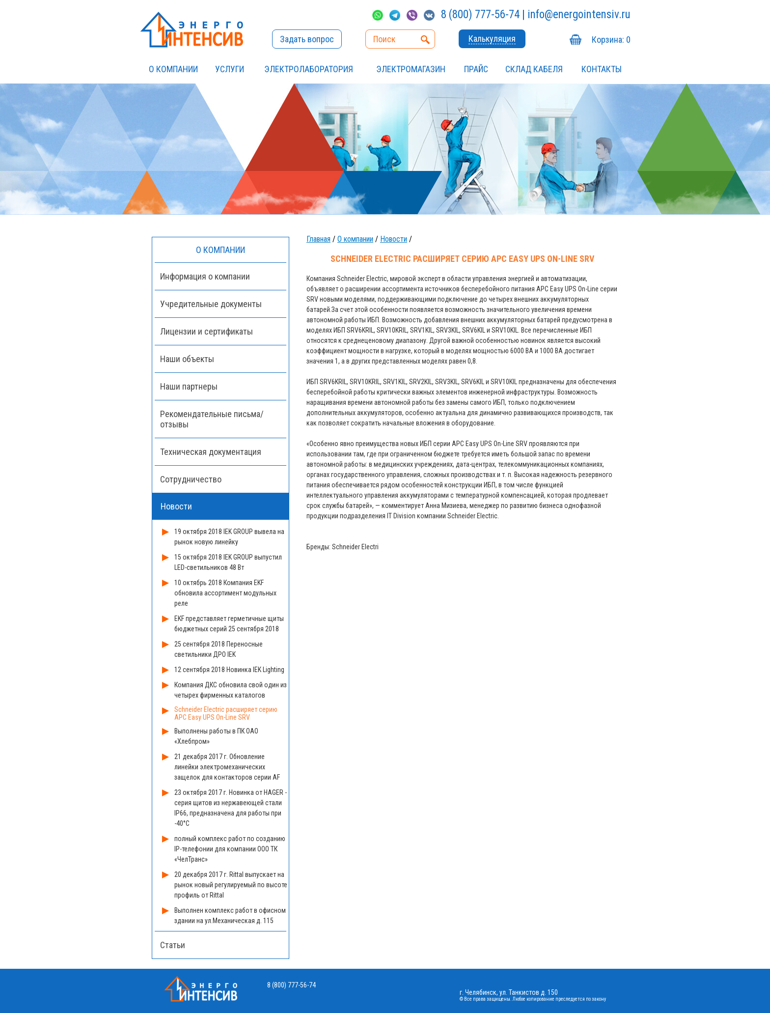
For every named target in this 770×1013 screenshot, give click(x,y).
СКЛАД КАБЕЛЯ (534, 69)
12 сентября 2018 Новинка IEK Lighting (229, 670)
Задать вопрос (307, 39)
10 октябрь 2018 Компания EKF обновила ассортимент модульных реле (225, 593)
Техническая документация (210, 452)
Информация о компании (205, 276)
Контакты (601, 69)
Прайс (476, 69)
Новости (393, 239)
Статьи (172, 945)
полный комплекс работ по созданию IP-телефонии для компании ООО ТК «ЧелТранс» (229, 849)
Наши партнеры (189, 386)
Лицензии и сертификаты (206, 331)
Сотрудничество (190, 479)
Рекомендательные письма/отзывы (212, 419)
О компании (173, 69)
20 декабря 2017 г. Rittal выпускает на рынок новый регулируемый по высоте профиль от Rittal (230, 885)
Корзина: (611, 39)
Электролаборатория (308, 69)
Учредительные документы (211, 304)
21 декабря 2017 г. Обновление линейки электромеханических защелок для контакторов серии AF (227, 767)
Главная (318, 239)
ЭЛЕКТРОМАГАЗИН (410, 69)
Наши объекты (187, 359)
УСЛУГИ (229, 69)
